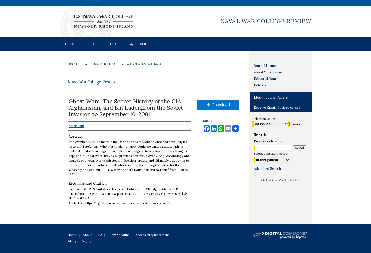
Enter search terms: (268, 141)
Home (71, 64)
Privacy (72, 241)
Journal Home (265, 66)
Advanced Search (267, 168)
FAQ (101, 235)
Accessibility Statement (152, 235)
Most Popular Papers (271, 97)
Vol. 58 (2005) (141, 64)
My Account (120, 235)
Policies (260, 85)
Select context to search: (272, 153)
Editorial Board (266, 79)
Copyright (87, 241)
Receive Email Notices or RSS (277, 107)
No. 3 (157, 64)
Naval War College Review (92, 82)
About (87, 235)
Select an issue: (263, 119)
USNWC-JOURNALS (92, 64)
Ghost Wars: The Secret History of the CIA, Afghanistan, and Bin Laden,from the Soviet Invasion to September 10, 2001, (126, 108)
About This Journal (268, 72)
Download (218, 105)
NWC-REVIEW (119, 64)
